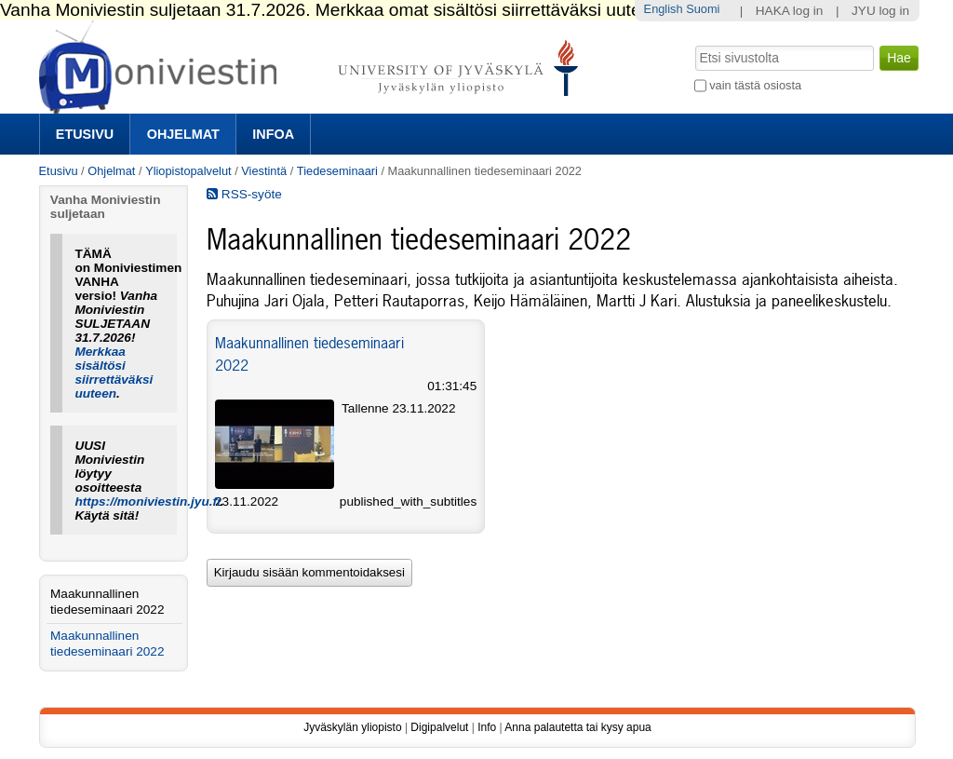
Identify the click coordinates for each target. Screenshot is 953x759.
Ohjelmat (183, 134)
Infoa (273, 134)
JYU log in (880, 11)
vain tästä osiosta (755, 85)
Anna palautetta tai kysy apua (577, 727)
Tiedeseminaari (337, 171)
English (663, 9)
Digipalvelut (439, 727)
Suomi (702, 9)
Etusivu (85, 134)
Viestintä (264, 171)
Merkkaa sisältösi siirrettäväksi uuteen (113, 372)
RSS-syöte (244, 194)
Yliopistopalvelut (188, 171)
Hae (692, 44)
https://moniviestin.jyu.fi (147, 501)
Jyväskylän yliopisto (352, 727)
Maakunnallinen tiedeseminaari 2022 (107, 602)
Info (486, 727)
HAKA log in (790, 11)
